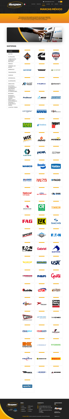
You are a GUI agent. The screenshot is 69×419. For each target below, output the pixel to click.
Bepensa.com (57, 412)
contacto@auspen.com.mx (49, 1)
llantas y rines (13, 107)
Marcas (43, 5)
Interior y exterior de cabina (13, 97)
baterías (13, 93)
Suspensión (13, 81)
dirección (13, 84)
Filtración (13, 57)
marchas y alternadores (13, 90)
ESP (61, 1)
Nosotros (33, 5)
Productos (39, 5)
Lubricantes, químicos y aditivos (13, 60)
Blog (29, 407)
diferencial (13, 78)
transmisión (13, 72)
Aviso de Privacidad (46, 416)
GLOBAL (61, 5)
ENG (59, 1)
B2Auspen (48, 5)
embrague (13, 69)
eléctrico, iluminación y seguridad (13, 87)
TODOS (13, 51)
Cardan (13, 75)
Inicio (22, 406)
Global (29, 411)
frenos (13, 63)
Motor (13, 54)
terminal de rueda (13, 66)
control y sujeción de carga (13, 104)
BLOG (52, 5)
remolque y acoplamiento (13, 100)
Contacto (56, 5)
